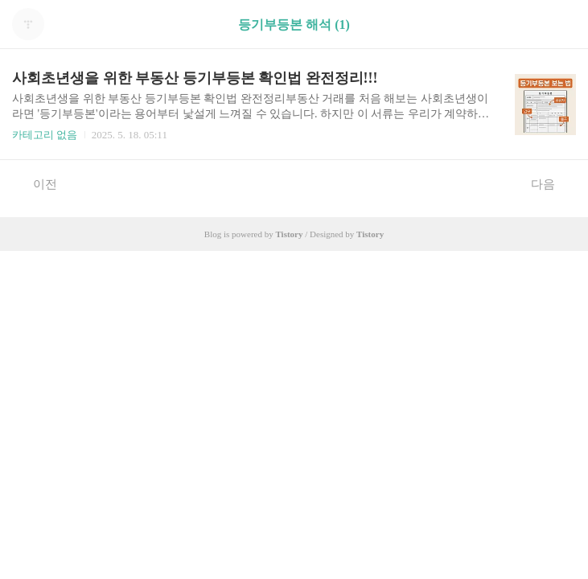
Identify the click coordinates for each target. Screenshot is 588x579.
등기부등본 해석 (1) (294, 24)
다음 (551, 183)
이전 (36, 183)
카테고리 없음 (44, 135)
